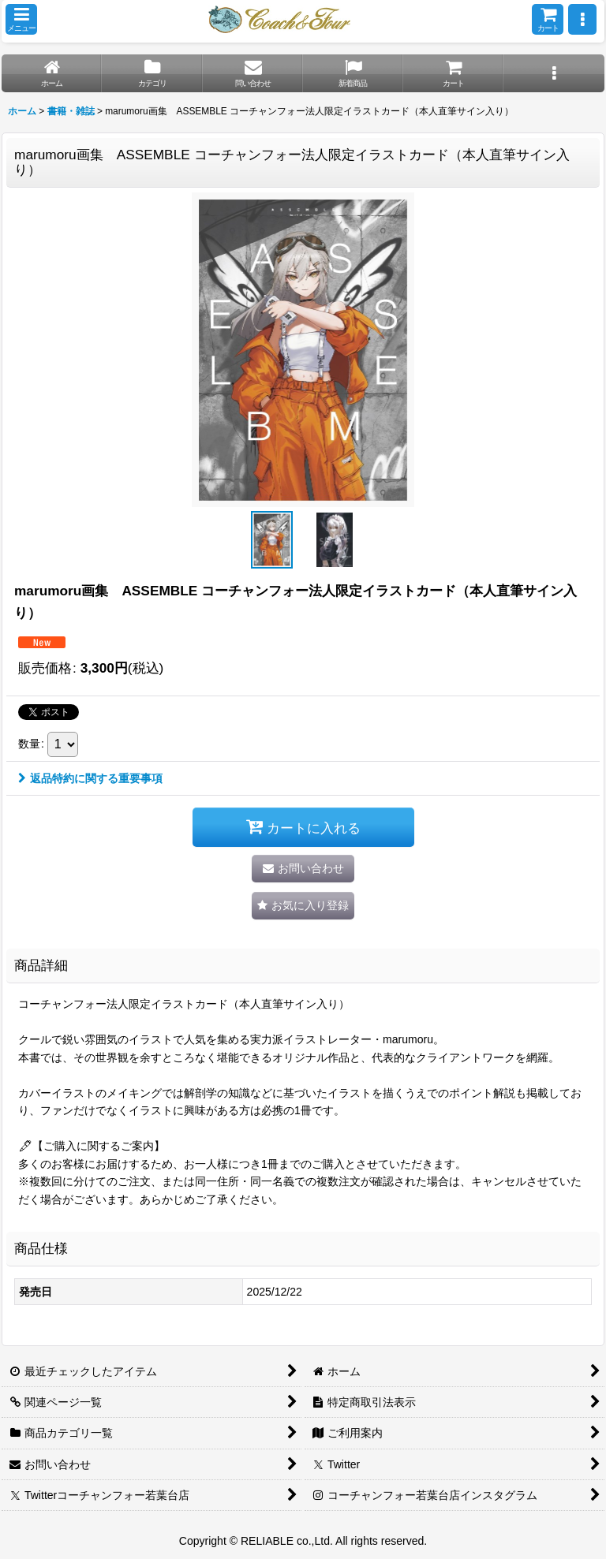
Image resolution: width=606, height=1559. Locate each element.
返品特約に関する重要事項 (90, 778)
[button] (21, 19)
